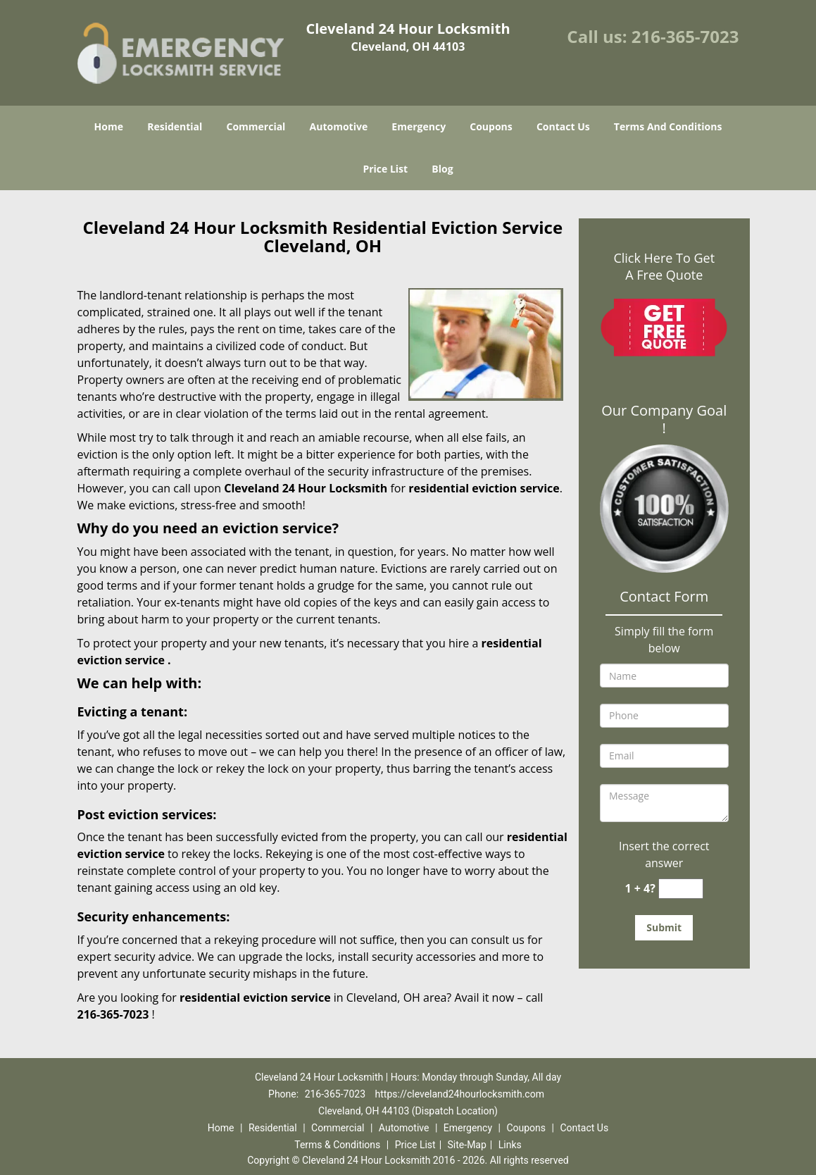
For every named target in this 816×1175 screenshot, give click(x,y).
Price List (385, 168)
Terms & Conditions (337, 1144)
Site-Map (467, 1144)
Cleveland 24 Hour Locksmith (305, 488)
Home (108, 126)
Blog (442, 168)
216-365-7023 (685, 36)
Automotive (339, 126)
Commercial (255, 126)
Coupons (491, 126)
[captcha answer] (680, 888)
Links (510, 1144)
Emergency (418, 126)
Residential (174, 126)
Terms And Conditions (668, 126)
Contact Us (563, 126)
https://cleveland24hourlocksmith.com (459, 1094)
